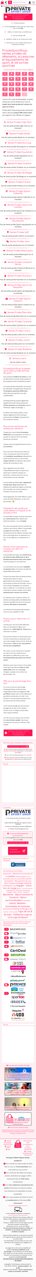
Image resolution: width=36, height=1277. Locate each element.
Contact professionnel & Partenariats (28, 1153)
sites (11, 6)
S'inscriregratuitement (17, 850)
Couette (18, 879)
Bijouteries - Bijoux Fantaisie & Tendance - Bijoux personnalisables (18, 897)
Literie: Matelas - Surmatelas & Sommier (17, 905)
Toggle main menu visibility (33, 2)
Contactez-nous (27, 1141)
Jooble (12, 876)
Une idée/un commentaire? (28, 1148)
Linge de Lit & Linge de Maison (20, 916)
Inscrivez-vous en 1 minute (18, 746)
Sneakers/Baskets (20, 876)
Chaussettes (26, 900)
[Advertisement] (18, 783)
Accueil (4, 6)
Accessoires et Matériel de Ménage (15, 909)
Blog (8, 1149)
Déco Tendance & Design (13, 883)
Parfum (28, 876)
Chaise (14, 886)
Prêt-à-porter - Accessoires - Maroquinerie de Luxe (18, 880)
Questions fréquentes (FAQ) (7, 1143)
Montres (13, 879)
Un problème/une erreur (28, 1145)
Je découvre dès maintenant (17, 842)
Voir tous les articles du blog (18, 1127)
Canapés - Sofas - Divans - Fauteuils (18, 892)
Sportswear (6, 879)
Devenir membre (8, 1146)
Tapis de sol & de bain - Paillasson (18, 913)
